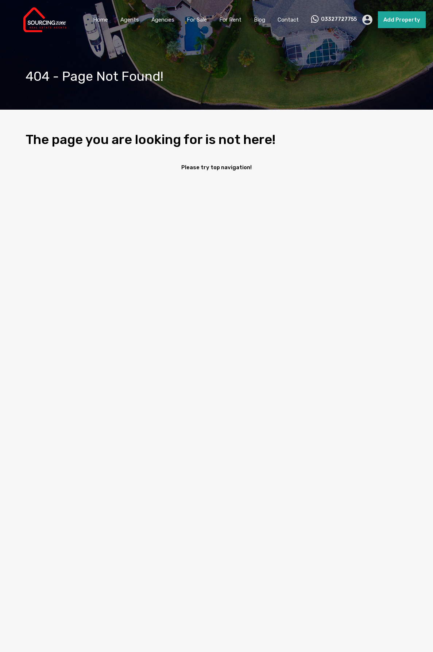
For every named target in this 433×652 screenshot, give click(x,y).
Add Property (401, 19)
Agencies (162, 19)
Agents (129, 19)
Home (100, 19)
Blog (259, 19)
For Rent (230, 19)
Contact (288, 19)
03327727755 (339, 19)
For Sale (197, 19)
